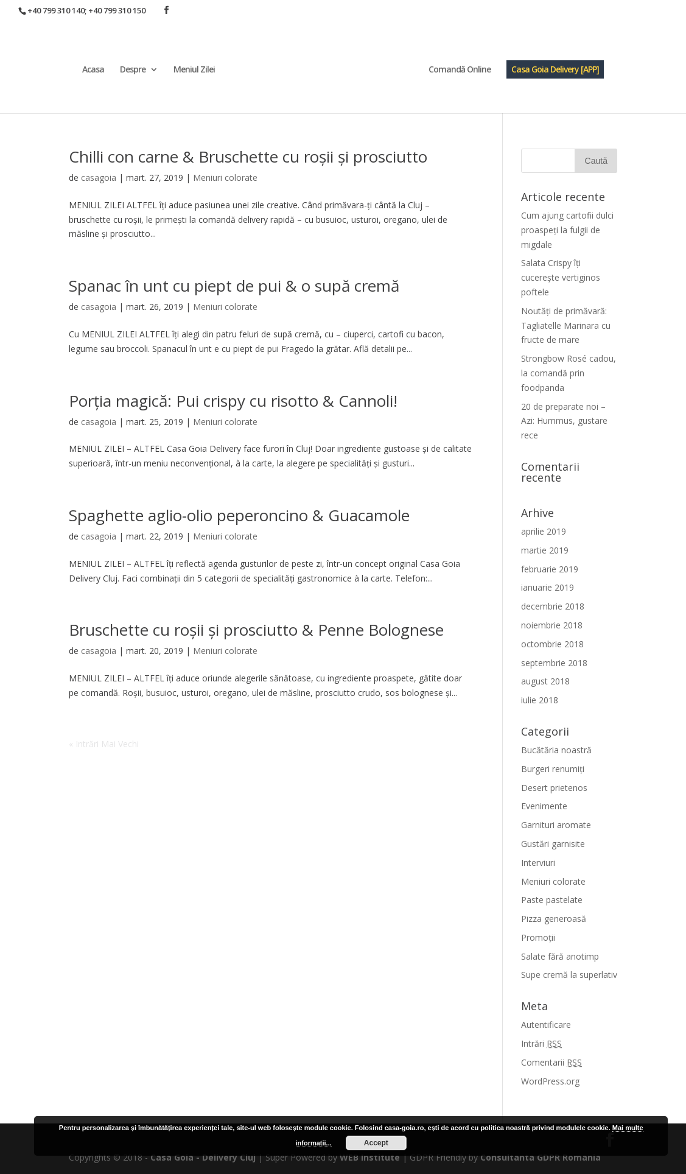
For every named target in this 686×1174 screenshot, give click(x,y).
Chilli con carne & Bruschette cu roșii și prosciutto (248, 156)
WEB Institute (370, 1157)
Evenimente (544, 806)
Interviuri (538, 862)
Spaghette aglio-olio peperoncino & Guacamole (239, 515)
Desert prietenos (554, 787)
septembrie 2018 (554, 663)
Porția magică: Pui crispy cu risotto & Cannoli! (233, 401)
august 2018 (545, 681)
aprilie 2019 (543, 531)
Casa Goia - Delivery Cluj (203, 1157)
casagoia (98, 177)
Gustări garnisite (553, 843)
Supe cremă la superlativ (569, 974)
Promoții (538, 937)
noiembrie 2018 (552, 625)
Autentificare (546, 1024)
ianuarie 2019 (547, 587)
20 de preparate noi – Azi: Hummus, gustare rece (564, 421)
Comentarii (551, 1062)
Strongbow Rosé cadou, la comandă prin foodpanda (568, 373)
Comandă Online (460, 70)
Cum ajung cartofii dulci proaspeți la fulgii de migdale (567, 229)
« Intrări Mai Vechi (104, 744)
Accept (376, 1143)
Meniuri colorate (225, 177)
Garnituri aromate (556, 825)
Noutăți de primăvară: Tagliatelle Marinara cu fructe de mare (566, 325)
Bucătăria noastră (556, 750)
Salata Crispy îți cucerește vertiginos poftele (560, 277)
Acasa (93, 70)
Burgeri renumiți (552, 769)
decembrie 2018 (552, 606)
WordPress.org (550, 1081)
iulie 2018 (539, 700)
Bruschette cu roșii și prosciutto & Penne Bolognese (256, 630)
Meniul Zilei (194, 70)
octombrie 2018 (552, 644)
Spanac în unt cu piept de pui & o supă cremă (234, 286)
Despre (132, 70)
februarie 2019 (549, 569)
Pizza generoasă (553, 918)
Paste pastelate (552, 899)
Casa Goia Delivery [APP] (555, 69)
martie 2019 (545, 550)
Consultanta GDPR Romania (540, 1157)
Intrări (541, 1043)
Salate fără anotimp (560, 956)
